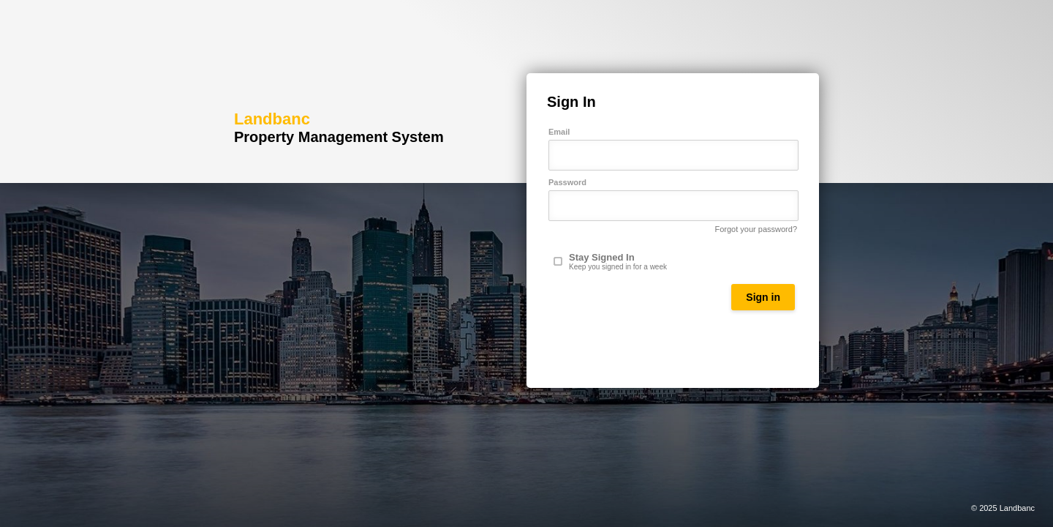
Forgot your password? (756, 229)
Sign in (763, 297)
